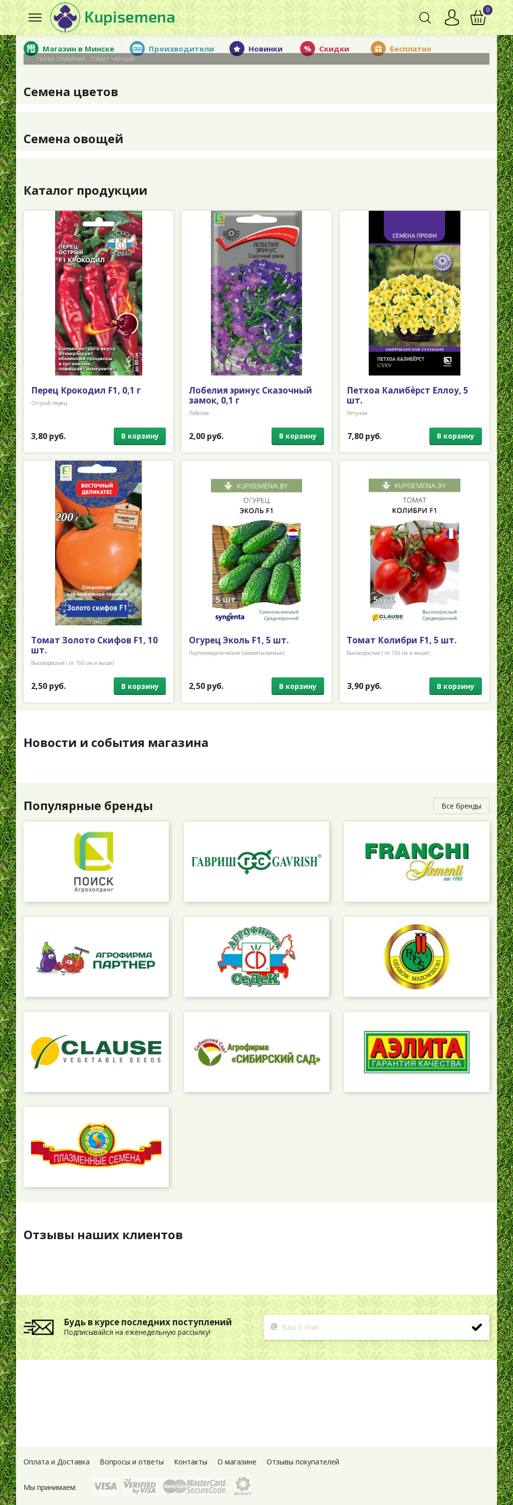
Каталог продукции (86, 190)
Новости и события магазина (116, 742)
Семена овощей (73, 139)
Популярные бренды (89, 806)
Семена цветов (71, 92)
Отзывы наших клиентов (103, 1235)
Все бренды (461, 806)
